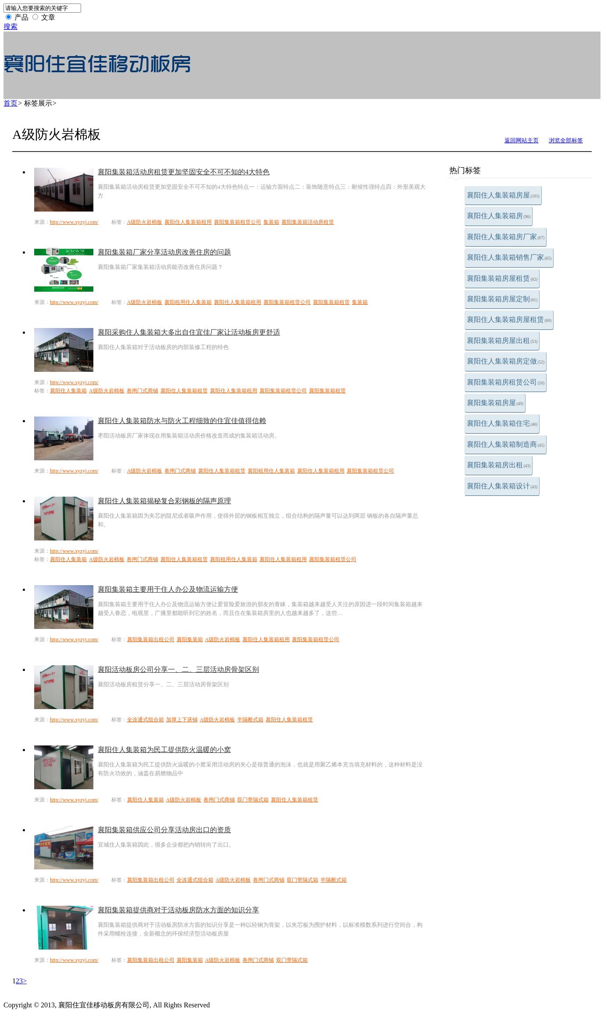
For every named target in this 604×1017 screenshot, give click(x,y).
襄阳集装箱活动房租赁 (307, 222)
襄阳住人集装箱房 (499, 215)
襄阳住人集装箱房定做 (506, 361)
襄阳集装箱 (190, 639)
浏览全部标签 (566, 140)
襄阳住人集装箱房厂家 (506, 236)
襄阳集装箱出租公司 (150, 639)
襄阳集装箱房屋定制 (502, 299)
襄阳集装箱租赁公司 (237, 222)
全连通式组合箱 (145, 720)
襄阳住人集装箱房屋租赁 (509, 319)
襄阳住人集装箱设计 (502, 486)
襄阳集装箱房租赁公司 (506, 382)
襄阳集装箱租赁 (331, 302)
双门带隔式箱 (253, 800)
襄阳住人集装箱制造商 (506, 444)
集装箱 (271, 222)
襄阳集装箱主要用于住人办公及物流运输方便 (168, 589)
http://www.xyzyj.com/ (74, 222)
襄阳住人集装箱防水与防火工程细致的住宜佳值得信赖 (182, 420)
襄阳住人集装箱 (68, 391)
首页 (11, 103)
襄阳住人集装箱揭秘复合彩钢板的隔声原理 (164, 501)
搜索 (11, 26)
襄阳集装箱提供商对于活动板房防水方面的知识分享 (178, 910)
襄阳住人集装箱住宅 (502, 423)
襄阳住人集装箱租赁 (184, 391)
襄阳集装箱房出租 (499, 465)
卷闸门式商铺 (142, 391)
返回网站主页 (522, 140)
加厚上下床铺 (182, 720)
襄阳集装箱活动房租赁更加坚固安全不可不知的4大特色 (184, 172)
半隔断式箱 (250, 720)
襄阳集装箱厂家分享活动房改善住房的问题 (164, 252)
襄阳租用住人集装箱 (188, 302)
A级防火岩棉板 (145, 222)
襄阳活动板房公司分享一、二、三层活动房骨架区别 (178, 669)
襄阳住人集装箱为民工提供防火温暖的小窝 (164, 749)
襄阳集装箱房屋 (495, 402)
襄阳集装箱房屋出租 (502, 340)
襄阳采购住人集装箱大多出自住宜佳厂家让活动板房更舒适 (189, 332)
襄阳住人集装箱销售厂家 (509, 257)
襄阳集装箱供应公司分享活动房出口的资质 (164, 829)
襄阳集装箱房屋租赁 (502, 278)
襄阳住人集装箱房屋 (503, 195)
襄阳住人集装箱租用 (188, 222)
